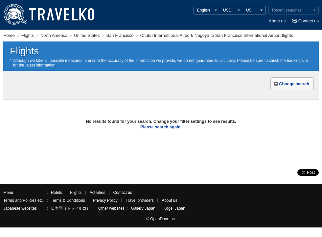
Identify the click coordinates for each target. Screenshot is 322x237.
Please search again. (161, 126)
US (249, 10)
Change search (294, 83)
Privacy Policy (105, 200)
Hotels (56, 192)
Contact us (308, 20)
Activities (97, 192)
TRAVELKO (15, 14)
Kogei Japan (174, 208)
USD (227, 10)
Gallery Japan (143, 208)
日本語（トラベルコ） (70, 208)
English (203, 10)
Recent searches (287, 10)
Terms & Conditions (68, 200)
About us (277, 20)
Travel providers (140, 200)
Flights (75, 192)
